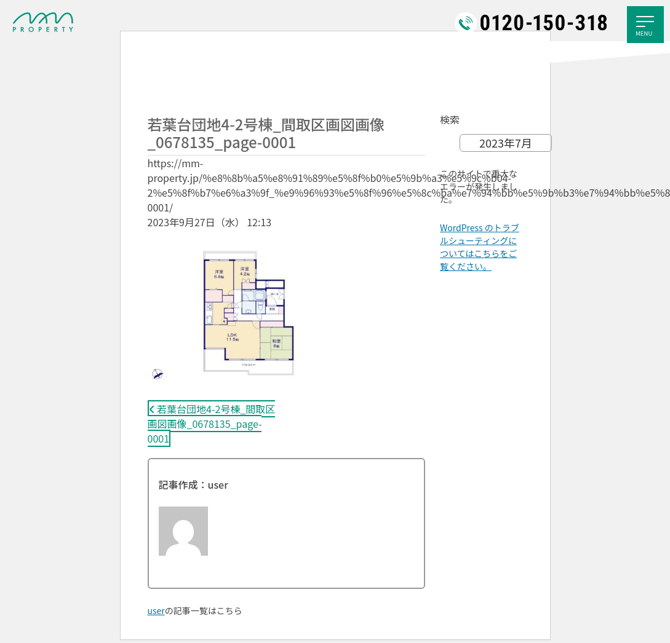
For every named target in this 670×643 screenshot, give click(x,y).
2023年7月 (505, 143)
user (156, 610)
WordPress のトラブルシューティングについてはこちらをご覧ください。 (479, 246)
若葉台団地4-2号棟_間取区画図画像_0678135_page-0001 (212, 423)
